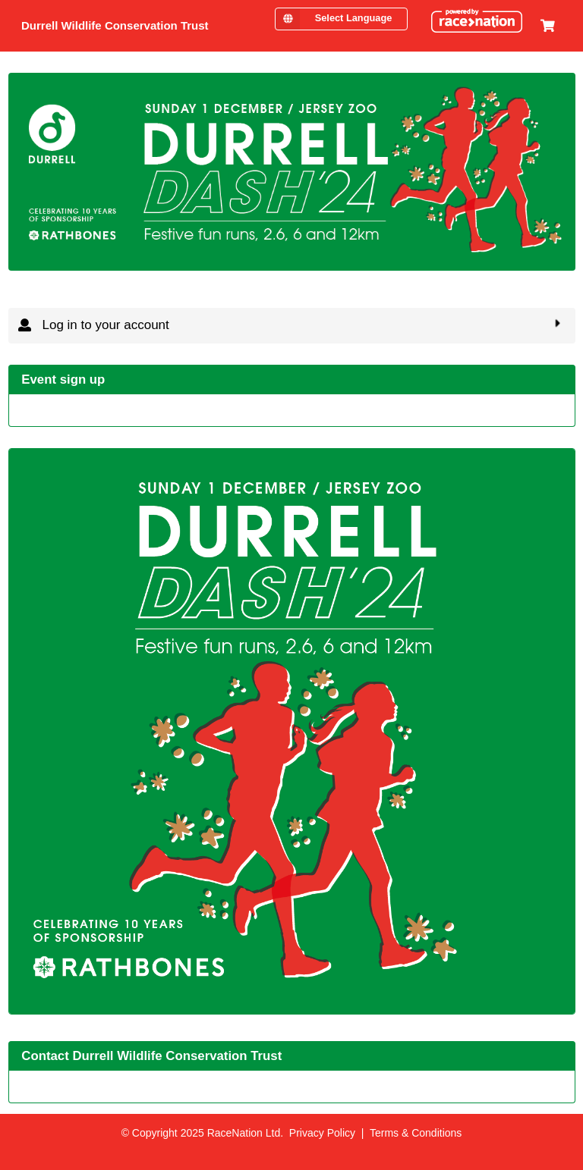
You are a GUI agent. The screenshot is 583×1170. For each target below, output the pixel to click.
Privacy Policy (322, 1133)
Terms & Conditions (416, 1133)
